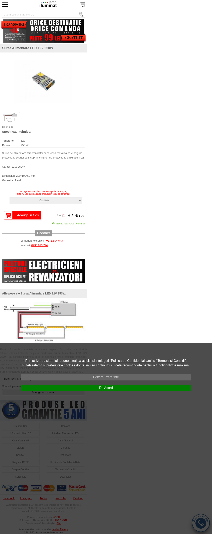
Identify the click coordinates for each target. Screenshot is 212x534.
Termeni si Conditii (171, 360)
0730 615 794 (39, 245)
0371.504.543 (54, 240)
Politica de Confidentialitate (131, 360)
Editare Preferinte (106, 377)
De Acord (106, 388)
